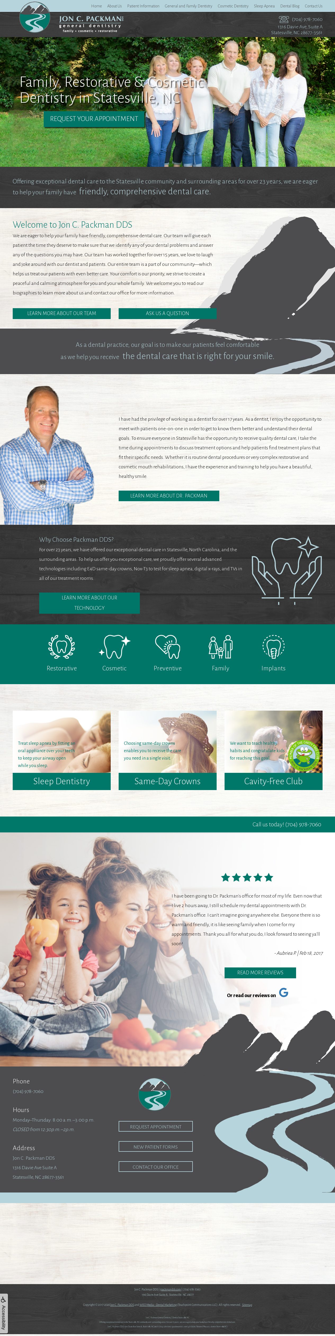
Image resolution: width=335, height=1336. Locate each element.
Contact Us (314, 6)
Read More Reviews (260, 974)
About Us (114, 6)
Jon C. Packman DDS (122, 1306)
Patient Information (143, 6)
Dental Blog (290, 6)
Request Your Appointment (94, 119)
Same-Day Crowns (168, 783)
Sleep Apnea (264, 6)
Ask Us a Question (167, 313)
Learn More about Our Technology (89, 604)
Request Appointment (155, 1128)
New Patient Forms (155, 1148)
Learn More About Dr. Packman (169, 496)
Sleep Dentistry (61, 783)
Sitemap (247, 1306)
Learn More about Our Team (61, 313)
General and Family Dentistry (188, 6)
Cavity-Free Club (273, 783)
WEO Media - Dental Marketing (158, 1306)
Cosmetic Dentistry (233, 6)
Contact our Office (155, 1169)
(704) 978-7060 (307, 19)
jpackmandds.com (170, 1291)
